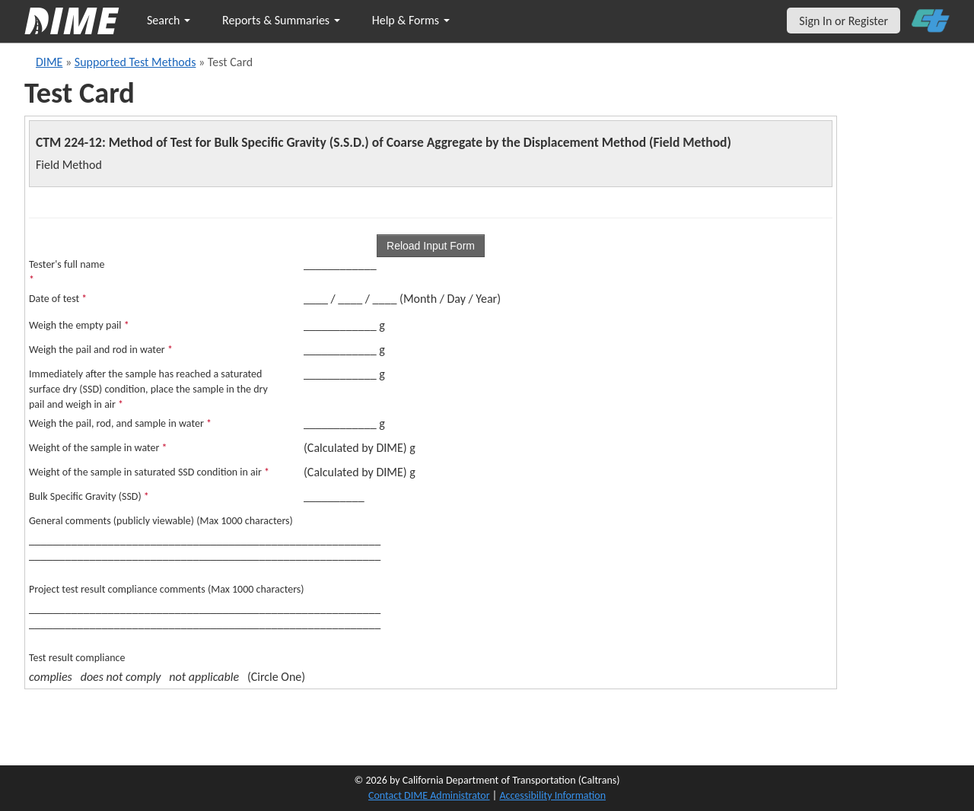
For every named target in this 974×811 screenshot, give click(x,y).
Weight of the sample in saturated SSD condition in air (149, 472)
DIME (49, 62)
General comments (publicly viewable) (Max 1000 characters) (161, 520)
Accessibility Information (552, 795)
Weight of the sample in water (98, 447)
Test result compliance (77, 657)
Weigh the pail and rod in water (101, 349)
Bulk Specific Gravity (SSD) (89, 496)
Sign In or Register (843, 21)
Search (168, 20)
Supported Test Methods (135, 62)
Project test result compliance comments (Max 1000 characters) (166, 589)
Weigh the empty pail (79, 325)
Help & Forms (411, 20)
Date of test (58, 298)
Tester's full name (66, 272)
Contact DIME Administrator (429, 795)
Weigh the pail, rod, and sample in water (120, 423)
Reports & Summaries (281, 20)
